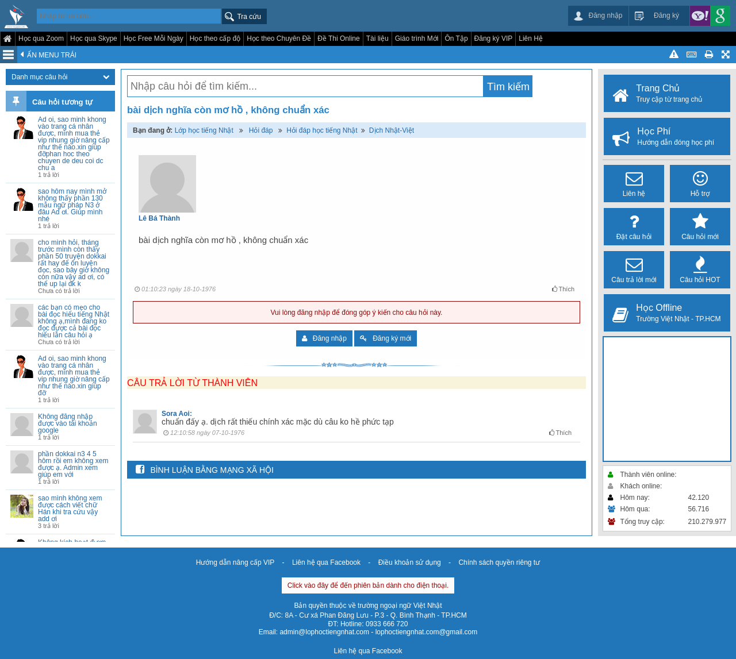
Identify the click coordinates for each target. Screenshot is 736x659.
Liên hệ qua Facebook (326, 562)
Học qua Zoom (41, 38)
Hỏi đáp (261, 130)
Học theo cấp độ (215, 38)
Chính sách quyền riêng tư (499, 562)
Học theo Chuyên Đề (279, 38)
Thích (563, 289)
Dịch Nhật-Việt (391, 130)
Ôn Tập (455, 38)
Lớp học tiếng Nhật (204, 130)
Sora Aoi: (177, 414)
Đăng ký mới (385, 338)
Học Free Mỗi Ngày (153, 38)
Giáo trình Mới (417, 38)
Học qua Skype (93, 38)
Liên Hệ (531, 38)
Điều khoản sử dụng (409, 562)
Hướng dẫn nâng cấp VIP (235, 562)
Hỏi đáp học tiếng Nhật (321, 130)
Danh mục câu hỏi (60, 77)
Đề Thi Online (338, 38)
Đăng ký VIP (493, 38)
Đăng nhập (324, 338)
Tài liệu (377, 38)
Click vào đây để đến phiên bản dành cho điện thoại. (368, 585)
